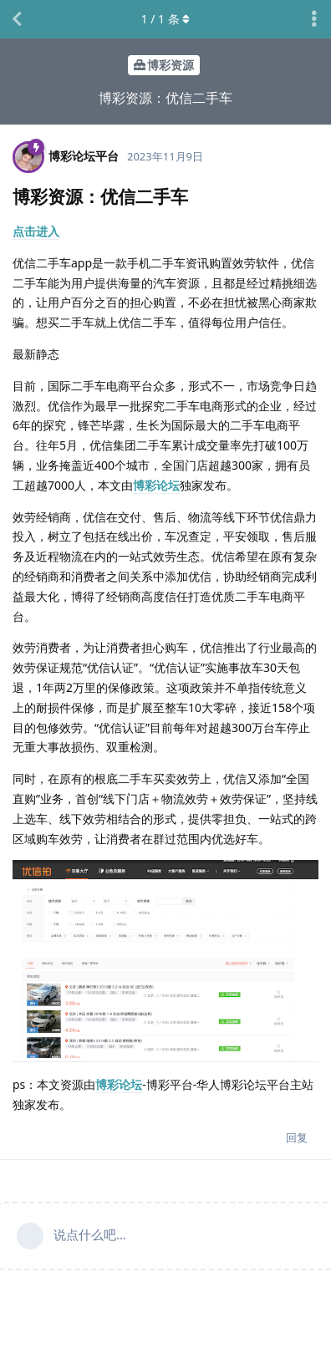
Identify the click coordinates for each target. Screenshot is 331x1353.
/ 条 (166, 19)
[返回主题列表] (16, 19)
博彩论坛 (156, 485)
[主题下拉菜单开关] (314, 19)
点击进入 (36, 231)
